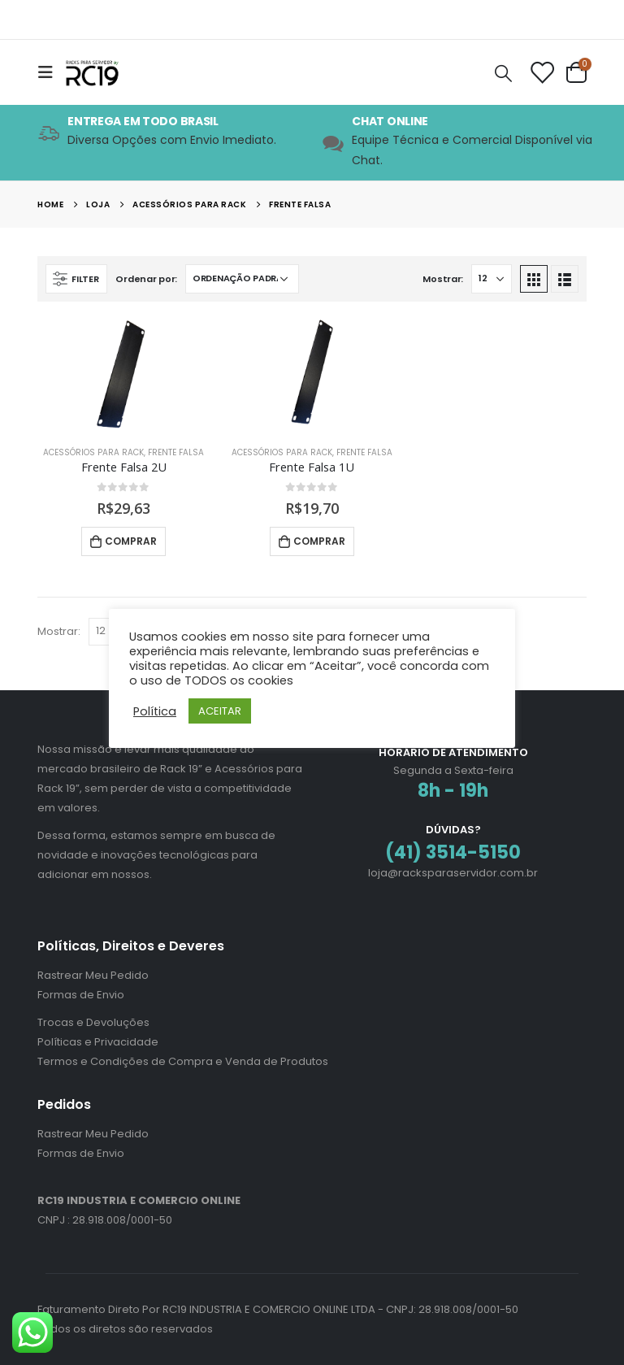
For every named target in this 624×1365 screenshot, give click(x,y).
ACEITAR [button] (219, 711)
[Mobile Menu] (50, 72)
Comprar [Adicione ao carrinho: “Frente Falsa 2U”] (131, 541)
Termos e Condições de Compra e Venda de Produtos (182, 1061)
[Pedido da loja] (242, 278)
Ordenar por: (146, 278)
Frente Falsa (176, 452)
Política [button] (154, 711)
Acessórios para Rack (93, 452)
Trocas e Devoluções (93, 1022)
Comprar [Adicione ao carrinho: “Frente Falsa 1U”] (319, 541)
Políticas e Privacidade (97, 1042)
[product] (123, 375)
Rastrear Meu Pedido (93, 975)
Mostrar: (442, 278)
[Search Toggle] (504, 73)
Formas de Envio (80, 994)
